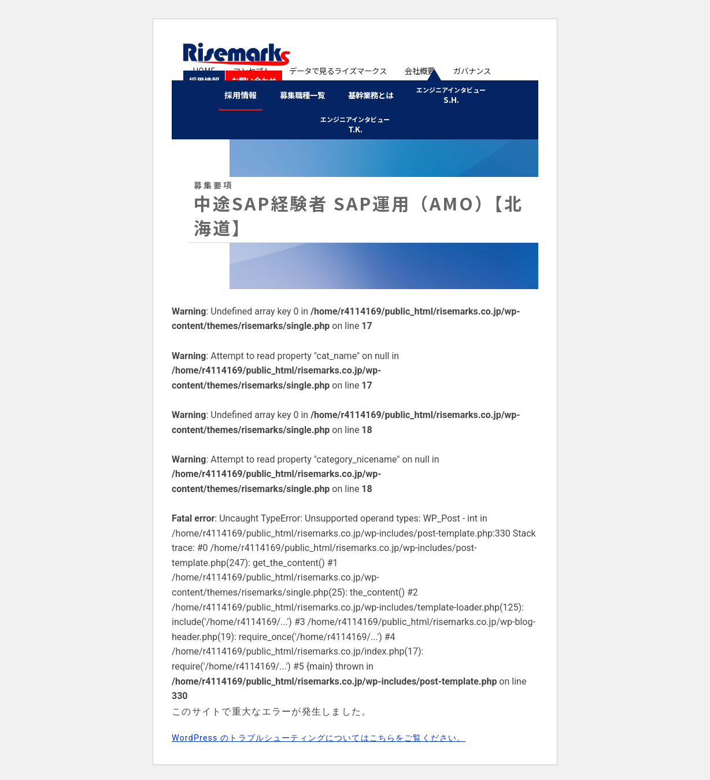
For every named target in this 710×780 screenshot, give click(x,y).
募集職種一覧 (300, 94)
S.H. (454, 94)
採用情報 (505, 70)
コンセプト (244, 70)
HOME (200, 70)
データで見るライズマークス (328, 70)
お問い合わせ (214, 78)
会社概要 (409, 70)
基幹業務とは (372, 94)
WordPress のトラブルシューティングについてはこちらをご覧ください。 (339, 733)
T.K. (355, 122)
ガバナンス (457, 70)
